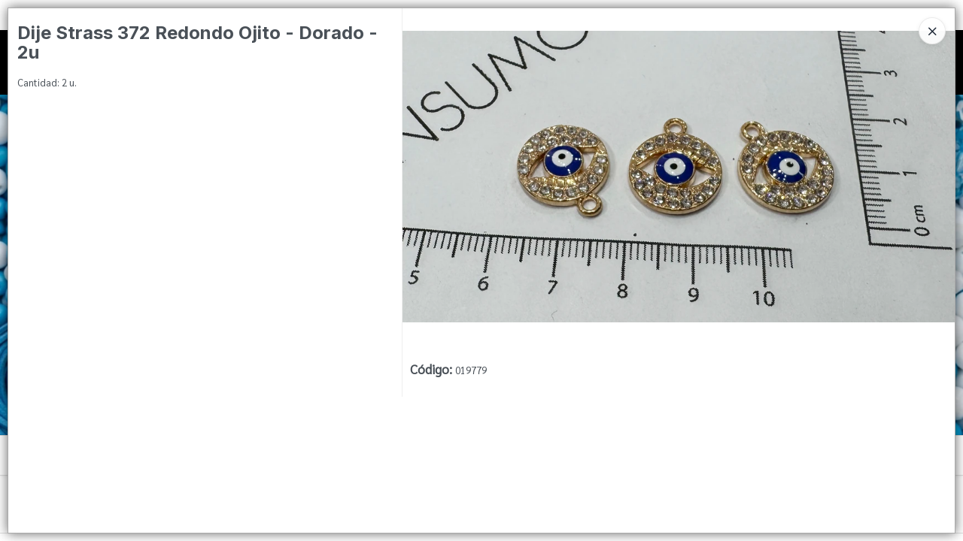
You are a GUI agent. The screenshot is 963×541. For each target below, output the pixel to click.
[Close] (932, 30)
